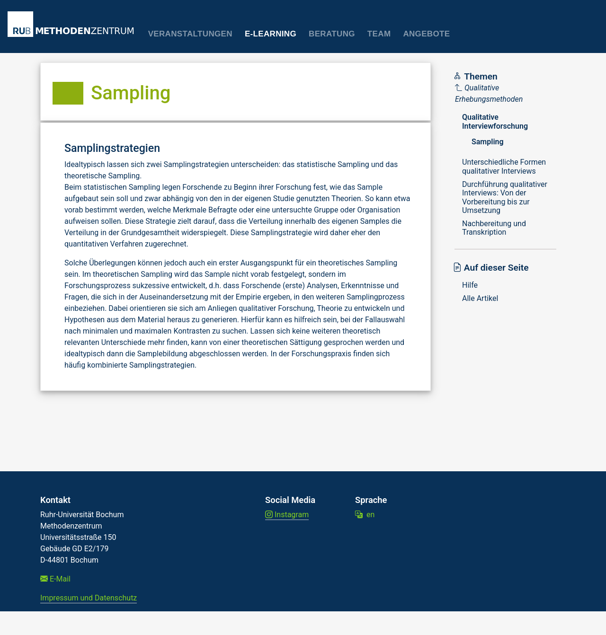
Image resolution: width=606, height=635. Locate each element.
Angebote (426, 33)
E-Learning (270, 33)
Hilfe (470, 285)
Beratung (332, 33)
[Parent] (506, 93)
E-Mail (55, 578)
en (364, 514)
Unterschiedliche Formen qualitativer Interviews (504, 166)
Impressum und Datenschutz (88, 597)
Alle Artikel (480, 298)
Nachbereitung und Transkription (494, 228)
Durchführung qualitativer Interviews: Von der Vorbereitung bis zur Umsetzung (504, 197)
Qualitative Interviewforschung (495, 121)
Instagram (287, 514)
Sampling (488, 141)
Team (379, 33)
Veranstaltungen (190, 33)
